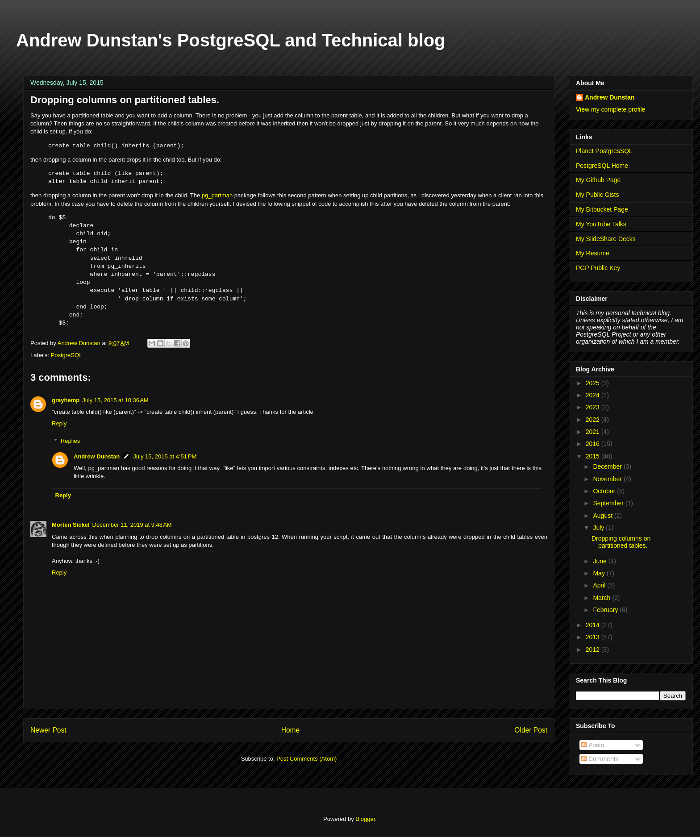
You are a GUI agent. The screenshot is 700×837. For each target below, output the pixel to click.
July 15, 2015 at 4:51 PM (164, 456)
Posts (592, 745)
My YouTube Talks (601, 224)
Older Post (530, 730)
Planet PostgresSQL (604, 150)
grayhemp (65, 400)
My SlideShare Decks (606, 238)
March (602, 597)
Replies (70, 440)
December (608, 466)
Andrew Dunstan (97, 456)
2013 (593, 637)
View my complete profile (610, 109)
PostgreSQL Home (602, 165)
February (606, 609)
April (600, 585)
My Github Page (598, 179)
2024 (593, 395)
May (599, 573)
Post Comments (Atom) (306, 758)
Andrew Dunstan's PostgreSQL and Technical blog (231, 40)
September (609, 503)
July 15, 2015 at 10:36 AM (115, 400)
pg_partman (217, 195)
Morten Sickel (71, 524)
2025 (593, 383)
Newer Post (48, 730)
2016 (593, 443)
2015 (593, 456)
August (603, 515)
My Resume (592, 253)
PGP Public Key (598, 267)
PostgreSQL (67, 355)
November (608, 479)
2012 (593, 649)
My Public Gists (597, 194)
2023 (593, 407)
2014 (593, 625)
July (599, 527)
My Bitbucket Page (602, 209)
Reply (59, 423)
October (605, 491)
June (600, 561)
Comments (600, 758)
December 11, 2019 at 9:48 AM (132, 524)
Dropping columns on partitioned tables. (621, 542)
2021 (593, 431)
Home (290, 730)
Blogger (365, 819)
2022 (593, 419)
